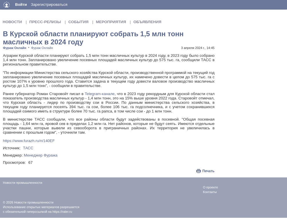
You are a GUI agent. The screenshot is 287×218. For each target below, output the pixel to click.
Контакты (210, 192)
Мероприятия (111, 22)
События (78, 22)
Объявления (147, 22)
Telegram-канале (100, 94)
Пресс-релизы (45, 22)
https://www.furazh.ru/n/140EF (29, 141)
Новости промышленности (34, 202)
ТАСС (28, 148)
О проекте (210, 187)
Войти (21, 4)
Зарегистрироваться (49, 4)
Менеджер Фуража (40, 155)
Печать (208, 171)
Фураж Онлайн (14, 48)
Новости (12, 22)
